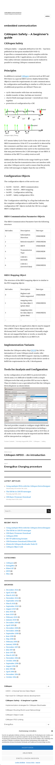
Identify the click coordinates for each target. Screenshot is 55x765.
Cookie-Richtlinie (20, 762)
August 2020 (11, 609)
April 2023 (10, 593)
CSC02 (33, 350)
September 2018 (12, 633)
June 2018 (9, 636)
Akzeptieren (27, 748)
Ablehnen (27, 753)
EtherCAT (10, 568)
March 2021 (10, 603)
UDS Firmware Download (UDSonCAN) (21, 541)
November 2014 (12, 674)
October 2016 (11, 661)
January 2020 (11, 620)
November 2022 (12, 598)
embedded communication (20, 25)
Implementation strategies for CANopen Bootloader (26, 705)
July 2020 (9, 612)
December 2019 (12, 623)
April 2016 (10, 672)
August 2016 (10, 666)
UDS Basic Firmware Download (18, 497)
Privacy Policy (30, 762)
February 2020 (11, 617)
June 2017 (9, 652)
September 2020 (12, 606)
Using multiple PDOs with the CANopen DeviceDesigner (28, 486)
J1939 (8, 571)
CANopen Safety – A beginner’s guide (21, 700)
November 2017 (12, 647)
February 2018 (11, 642)
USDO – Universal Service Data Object (20, 691)
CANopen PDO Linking (14, 720)
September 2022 (12, 601)
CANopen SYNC (12, 536)
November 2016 (12, 658)
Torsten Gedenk (9, 441)
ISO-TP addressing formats (16, 539)
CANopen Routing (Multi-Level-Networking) (23, 710)
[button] (52, 731)
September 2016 (12, 663)
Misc (8, 574)
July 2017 (9, 650)
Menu (47, 16)
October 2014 (11, 677)
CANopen (25, 76)
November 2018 (12, 631)
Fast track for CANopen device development (23, 696)
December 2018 (12, 628)
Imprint (38, 762)
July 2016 (9, 669)
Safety (44, 441)
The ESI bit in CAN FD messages (18, 492)
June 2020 (10, 614)
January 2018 (11, 644)
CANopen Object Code (14, 547)
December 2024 (12, 590)
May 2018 (9, 639)
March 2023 (10, 595)
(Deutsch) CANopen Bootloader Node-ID (21, 544)
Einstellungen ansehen (27, 758)
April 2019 (10, 625)
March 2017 (10, 655)
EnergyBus (10, 566)
